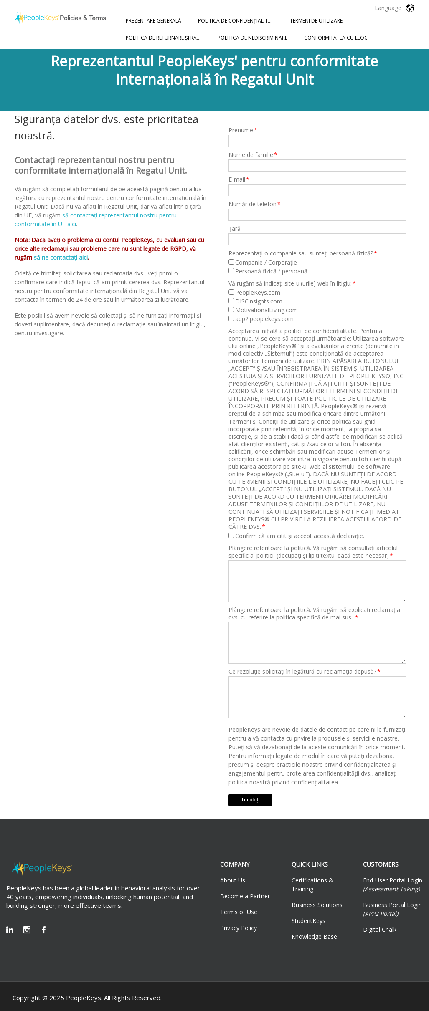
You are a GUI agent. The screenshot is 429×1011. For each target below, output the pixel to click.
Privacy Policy (238, 928)
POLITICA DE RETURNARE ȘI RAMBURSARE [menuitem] (167, 37)
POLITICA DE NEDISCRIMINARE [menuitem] (252, 37)
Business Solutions (317, 905)
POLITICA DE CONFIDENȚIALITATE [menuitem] (237, 20)
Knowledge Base (314, 936)
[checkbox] (317, 266)
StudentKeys (308, 921)
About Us (232, 880)
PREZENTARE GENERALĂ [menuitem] (153, 20)
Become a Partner (245, 896)
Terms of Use (238, 912)
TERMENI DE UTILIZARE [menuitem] (316, 20)
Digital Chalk (379, 929)
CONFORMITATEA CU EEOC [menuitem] (336, 37)
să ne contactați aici (61, 257)
